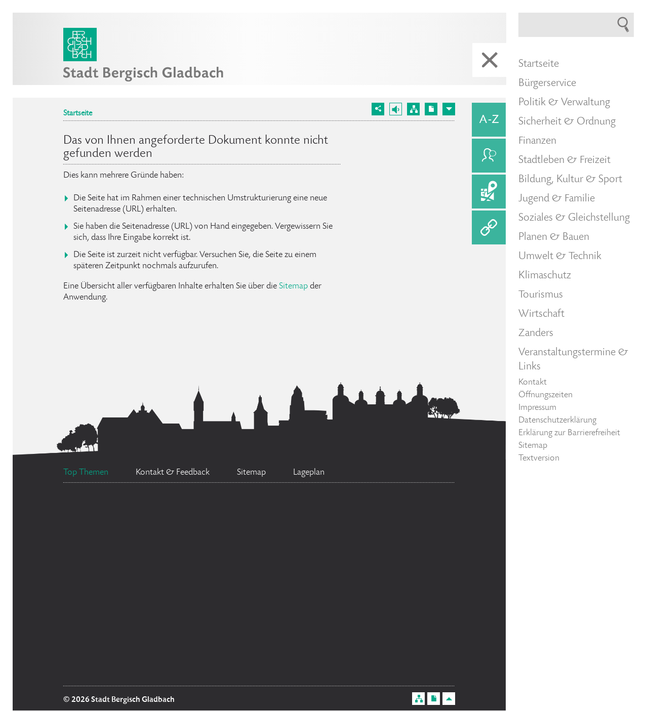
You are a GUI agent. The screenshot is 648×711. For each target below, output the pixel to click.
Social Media (405, 565)
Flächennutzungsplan (162, 623)
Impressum (537, 407)
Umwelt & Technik (559, 256)
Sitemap (293, 286)
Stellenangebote (291, 670)
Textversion (538, 458)
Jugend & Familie (556, 198)
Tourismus (540, 295)
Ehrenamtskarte (136, 508)
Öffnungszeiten (545, 395)
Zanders (535, 333)
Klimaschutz (544, 275)
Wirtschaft (541, 314)
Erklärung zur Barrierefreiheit (569, 433)
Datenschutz (291, 578)
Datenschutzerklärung (557, 420)
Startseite (77, 114)
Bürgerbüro (263, 529)
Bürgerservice (547, 83)
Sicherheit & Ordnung (567, 122)
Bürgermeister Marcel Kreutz (346, 602)
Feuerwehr (394, 524)
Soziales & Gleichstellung (574, 218)
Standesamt (126, 650)
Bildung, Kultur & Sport (570, 179)
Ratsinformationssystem (153, 570)
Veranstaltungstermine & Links (573, 359)
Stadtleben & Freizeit (564, 160)
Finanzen (537, 141)
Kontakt (532, 382)
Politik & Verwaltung (564, 102)
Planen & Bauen (553, 237)
